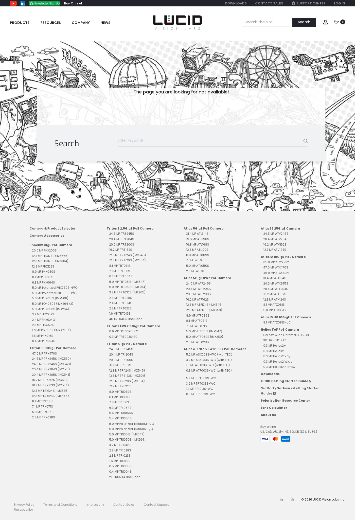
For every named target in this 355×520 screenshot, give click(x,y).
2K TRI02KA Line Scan (125, 477)
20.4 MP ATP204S (198, 289)
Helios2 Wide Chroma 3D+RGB (286, 335)
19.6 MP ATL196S (197, 239)
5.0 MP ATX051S (274, 310)
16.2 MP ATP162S (197, 299)
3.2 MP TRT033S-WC (201, 383)
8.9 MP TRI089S (120, 392)
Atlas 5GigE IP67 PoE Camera (207, 278)
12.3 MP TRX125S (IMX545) (50, 396)
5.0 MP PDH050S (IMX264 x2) (52, 304)
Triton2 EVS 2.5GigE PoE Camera (133, 326)
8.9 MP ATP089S (197, 315)
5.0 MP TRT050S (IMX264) (127, 287)
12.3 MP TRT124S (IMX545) (127, 255)
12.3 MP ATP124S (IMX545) (204, 305)
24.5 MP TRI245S (121, 349)
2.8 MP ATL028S (197, 271)
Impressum (95, 504)
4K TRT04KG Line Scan (125, 319)
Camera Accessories (47, 235)
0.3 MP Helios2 (273, 351)
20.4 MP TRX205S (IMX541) (51, 375)
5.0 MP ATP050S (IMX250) (204, 337)
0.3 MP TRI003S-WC (200, 394)
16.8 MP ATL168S (197, 244)
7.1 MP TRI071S (119, 402)
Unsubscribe (23, 509)
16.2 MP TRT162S (120, 250)
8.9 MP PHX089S (43, 271)
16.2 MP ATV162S (274, 244)
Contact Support (156, 504)
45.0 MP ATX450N (276, 273)
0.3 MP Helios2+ (274, 345)
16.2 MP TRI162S (120, 365)
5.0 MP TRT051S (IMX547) (127, 282)
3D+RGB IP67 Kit (274, 340)
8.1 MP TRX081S (42, 401)
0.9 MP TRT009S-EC (123, 331)
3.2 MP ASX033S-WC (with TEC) (209, 360)
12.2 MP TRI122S (120, 386)
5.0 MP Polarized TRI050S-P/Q (131, 429)
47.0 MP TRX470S (44, 353)
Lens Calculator (274, 408)
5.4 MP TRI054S (120, 418)
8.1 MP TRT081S (120, 266)
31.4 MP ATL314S (197, 234)
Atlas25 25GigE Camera (280, 228)
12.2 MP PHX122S (43, 266)
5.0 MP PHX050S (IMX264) (50, 309)
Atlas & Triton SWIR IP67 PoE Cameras (215, 349)
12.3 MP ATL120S (197, 250)
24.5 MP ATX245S (275, 283)
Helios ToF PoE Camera (280, 329)
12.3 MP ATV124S (274, 250)
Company (81, 22)
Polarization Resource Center (285, 400)
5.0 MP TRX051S (43, 412)
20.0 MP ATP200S (198, 294)
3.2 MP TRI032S (120, 445)
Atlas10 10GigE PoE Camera (283, 257)
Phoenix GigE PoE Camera (51, 245)
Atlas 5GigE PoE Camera (204, 228)
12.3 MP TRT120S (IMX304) (127, 260)
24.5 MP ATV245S (275, 234)
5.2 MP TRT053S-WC (201, 378)
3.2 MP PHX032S (43, 314)
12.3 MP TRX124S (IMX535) (50, 391)
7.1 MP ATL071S (196, 260)
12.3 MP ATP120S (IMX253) (204, 310)
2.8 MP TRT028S (120, 298)
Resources (50, 22)
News (105, 22)
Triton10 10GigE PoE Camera (53, 348)
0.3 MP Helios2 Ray (276, 356)
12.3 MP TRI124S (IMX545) (127, 370)
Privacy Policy (24, 504)
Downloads (236, 3)
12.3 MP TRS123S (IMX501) (127, 376)
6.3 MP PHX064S (43, 282)
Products (20, 22)
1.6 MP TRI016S (119, 461)
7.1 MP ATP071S (196, 326)
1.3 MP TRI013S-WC (199, 389)
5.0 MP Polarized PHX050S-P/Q (54, 293)
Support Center (308, 3)
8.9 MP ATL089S (197, 255)
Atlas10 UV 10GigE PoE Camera (286, 317)
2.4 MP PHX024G (43, 320)
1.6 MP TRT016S (120, 313)
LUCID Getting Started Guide (286, 381)
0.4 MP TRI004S (120, 471)
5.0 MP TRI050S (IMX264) (127, 439)
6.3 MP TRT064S (120, 276)
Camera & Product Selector (53, 228)
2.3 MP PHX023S (43, 325)
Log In (339, 3)
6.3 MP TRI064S (120, 408)
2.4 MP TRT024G (121, 303)
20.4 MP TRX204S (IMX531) (51, 369)
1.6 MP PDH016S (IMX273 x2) (51, 330)
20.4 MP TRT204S (121, 239)
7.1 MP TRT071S (119, 271)
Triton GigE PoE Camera (127, 344)
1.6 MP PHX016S (42, 336)
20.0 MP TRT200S (121, 244)
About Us (268, 415)
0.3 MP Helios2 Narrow (279, 367)
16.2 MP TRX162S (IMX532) (50, 380)
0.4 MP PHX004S (43, 341)
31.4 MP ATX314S (274, 278)
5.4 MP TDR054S (121, 413)
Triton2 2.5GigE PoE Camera (130, 228)
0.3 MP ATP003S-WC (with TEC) (209, 370)
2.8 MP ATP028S (197, 342)
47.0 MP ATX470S (275, 267)
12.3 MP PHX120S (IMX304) (50, 261)
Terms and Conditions (60, 504)
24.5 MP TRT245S (121, 234)
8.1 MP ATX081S (274, 305)
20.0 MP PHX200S (44, 250)
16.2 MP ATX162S (274, 294)
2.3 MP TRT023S (120, 308)
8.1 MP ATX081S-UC (277, 322)
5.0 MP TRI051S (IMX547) (126, 434)
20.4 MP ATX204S (275, 289)
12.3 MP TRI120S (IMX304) (127, 381)
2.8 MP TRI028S (120, 450)
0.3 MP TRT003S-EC (123, 337)
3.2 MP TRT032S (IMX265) (127, 292)
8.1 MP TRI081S (119, 397)
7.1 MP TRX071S (42, 406)
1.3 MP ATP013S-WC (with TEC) (208, 365)
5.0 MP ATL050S (197, 266)
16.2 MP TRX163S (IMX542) (50, 385)
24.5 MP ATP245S (198, 283)
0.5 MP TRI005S (120, 466)
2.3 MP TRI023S (120, 455)
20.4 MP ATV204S (275, 239)
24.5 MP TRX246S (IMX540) (51, 364)
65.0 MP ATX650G (276, 262)
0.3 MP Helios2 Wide (277, 361)
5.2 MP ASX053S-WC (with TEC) (209, 354)
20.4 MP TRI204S (121, 354)
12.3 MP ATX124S (274, 299)
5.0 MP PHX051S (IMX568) (50, 298)
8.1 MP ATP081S (196, 321)
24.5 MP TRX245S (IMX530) (51, 359)
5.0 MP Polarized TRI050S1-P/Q (131, 424)
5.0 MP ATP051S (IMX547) (204, 331)
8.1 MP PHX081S (42, 277)
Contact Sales (269, 3)
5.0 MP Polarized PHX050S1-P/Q (54, 288)
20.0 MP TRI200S (121, 360)
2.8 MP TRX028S (43, 417)
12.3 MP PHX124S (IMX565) (50, 256)
